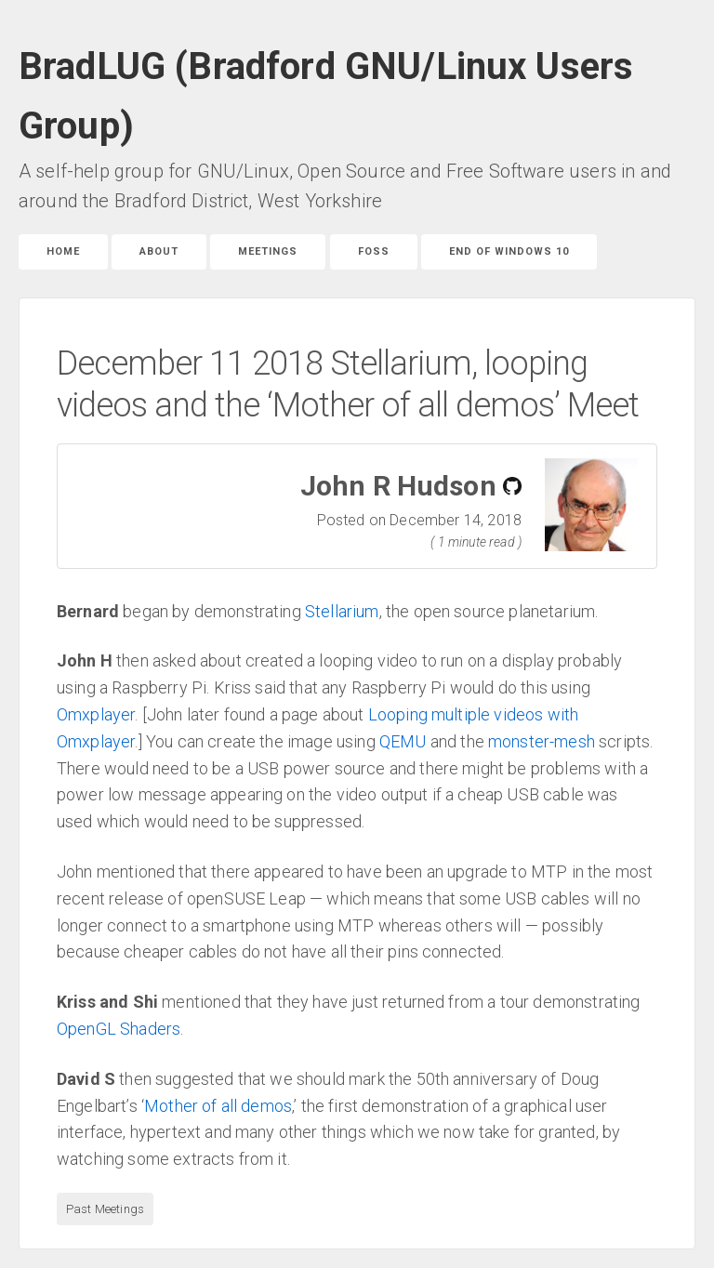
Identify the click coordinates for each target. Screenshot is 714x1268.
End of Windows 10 (509, 251)
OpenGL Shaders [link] (118, 1028)
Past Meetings (105, 1209)
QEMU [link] (403, 741)
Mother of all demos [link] (218, 1106)
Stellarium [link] (342, 611)
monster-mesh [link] (541, 741)
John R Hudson (398, 485)
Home (63, 251)
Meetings (268, 251)
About (158, 251)
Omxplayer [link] (96, 714)
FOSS (374, 251)
